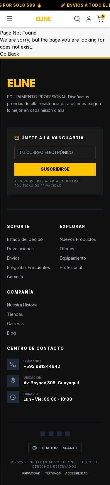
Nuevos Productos (78, 239)
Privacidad (31, 473)
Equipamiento (73, 258)
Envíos (13, 258)
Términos (52, 473)
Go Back (9, 54)
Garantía (15, 276)
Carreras (15, 323)
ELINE (43, 18)
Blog (11, 332)
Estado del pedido (25, 239)
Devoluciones (20, 248)
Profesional (71, 267)
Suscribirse (55, 169)
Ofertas (67, 248)
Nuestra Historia (22, 304)
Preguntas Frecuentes (28, 267)
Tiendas (15, 314)
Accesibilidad (76, 473)
